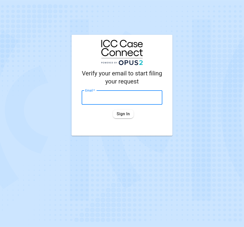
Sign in (123, 114)
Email (90, 90)
